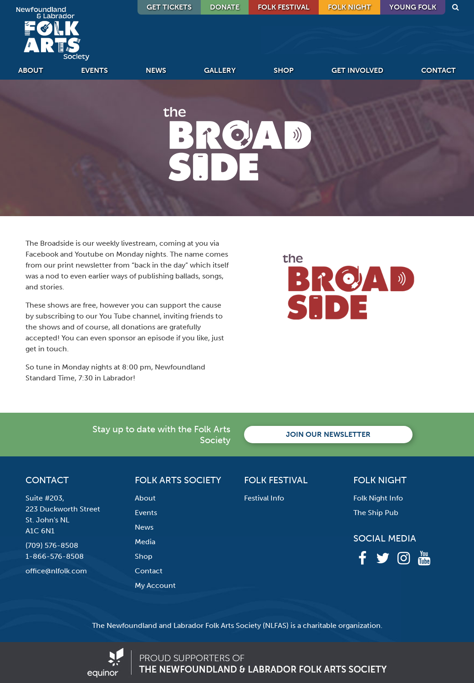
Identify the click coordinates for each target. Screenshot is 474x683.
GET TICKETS (169, 7)
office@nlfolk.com (56, 571)
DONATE (225, 7)
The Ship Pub (375, 512)
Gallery (220, 70)
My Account (155, 585)
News (156, 70)
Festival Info (264, 498)
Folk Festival (284, 7)
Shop (284, 70)
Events (94, 70)
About (30, 70)
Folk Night (349, 7)
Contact (438, 70)
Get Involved (357, 70)
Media (145, 541)
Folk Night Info (378, 498)
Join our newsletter (328, 434)
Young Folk (412, 7)
